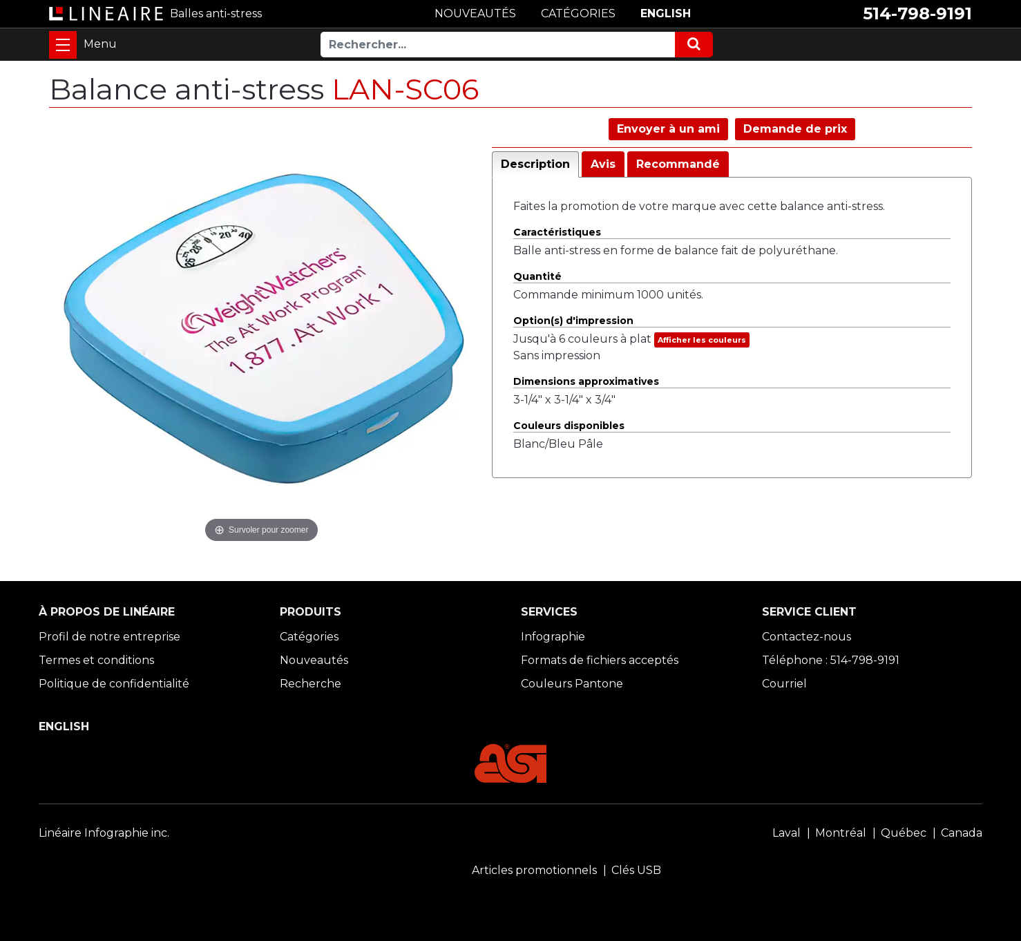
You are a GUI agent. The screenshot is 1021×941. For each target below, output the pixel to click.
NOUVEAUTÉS (475, 13)
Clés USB (636, 870)
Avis (603, 164)
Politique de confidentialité (114, 683)
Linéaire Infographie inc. (104, 832)
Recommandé (678, 164)
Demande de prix (795, 128)
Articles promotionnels (534, 870)
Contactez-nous (806, 636)
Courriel (784, 683)
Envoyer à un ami (668, 128)
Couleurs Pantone (572, 683)
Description (535, 164)
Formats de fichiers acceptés (599, 660)
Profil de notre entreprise (109, 636)
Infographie (553, 636)
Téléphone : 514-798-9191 (830, 660)
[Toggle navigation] (63, 45)
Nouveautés (314, 660)
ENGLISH (665, 13)
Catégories (309, 636)
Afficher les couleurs (702, 340)
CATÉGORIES (578, 13)
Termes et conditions (96, 660)
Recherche (310, 683)
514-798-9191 (917, 13)
